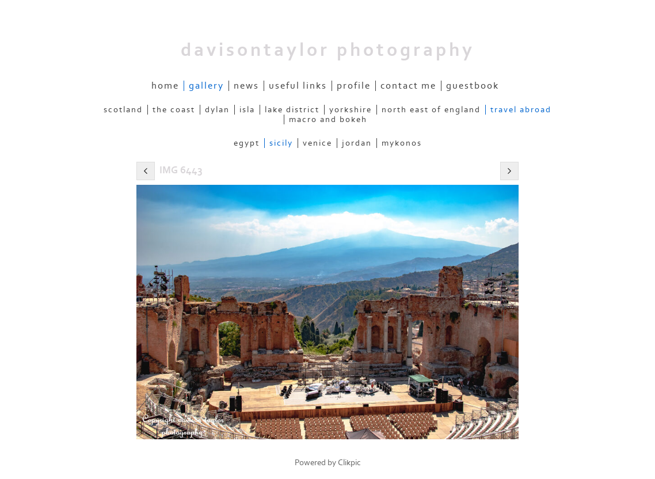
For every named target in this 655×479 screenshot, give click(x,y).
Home (165, 86)
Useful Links (298, 86)
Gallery (206, 86)
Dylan (217, 110)
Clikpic (349, 462)
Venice (317, 143)
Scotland (123, 110)
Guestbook (472, 86)
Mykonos (402, 143)
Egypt (247, 143)
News (246, 86)
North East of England (431, 110)
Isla (247, 110)
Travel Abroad (520, 110)
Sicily (281, 143)
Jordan (357, 143)
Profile (354, 86)
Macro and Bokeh (328, 119)
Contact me (408, 86)
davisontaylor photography (328, 50)
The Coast (174, 110)
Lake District (292, 110)
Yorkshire (350, 110)
